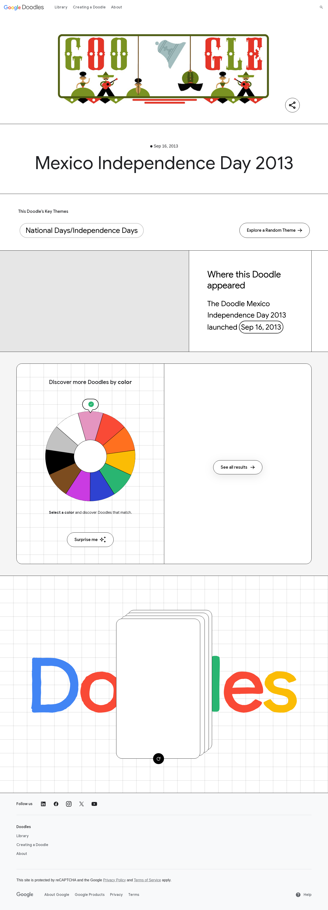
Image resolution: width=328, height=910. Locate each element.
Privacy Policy (114, 880)
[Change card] (158, 758)
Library (61, 7)
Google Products (90, 894)
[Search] (321, 7)
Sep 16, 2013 (261, 327)
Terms (133, 894)
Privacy (116, 894)
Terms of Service (147, 880)
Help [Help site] (303, 894)
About (116, 7)
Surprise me (90, 539)
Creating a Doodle (89, 7)
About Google (56, 894)
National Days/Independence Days (82, 230)
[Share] (292, 105)
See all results (238, 467)
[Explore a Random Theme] (274, 230)
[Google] (24, 894)
